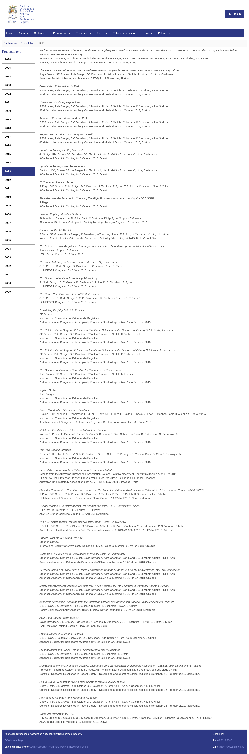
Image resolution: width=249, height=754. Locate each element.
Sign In (234, 14)
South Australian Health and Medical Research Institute (58, 746)
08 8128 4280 (224, 740)
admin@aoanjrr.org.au (232, 746)
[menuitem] (10, 33)
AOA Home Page (14, 740)
